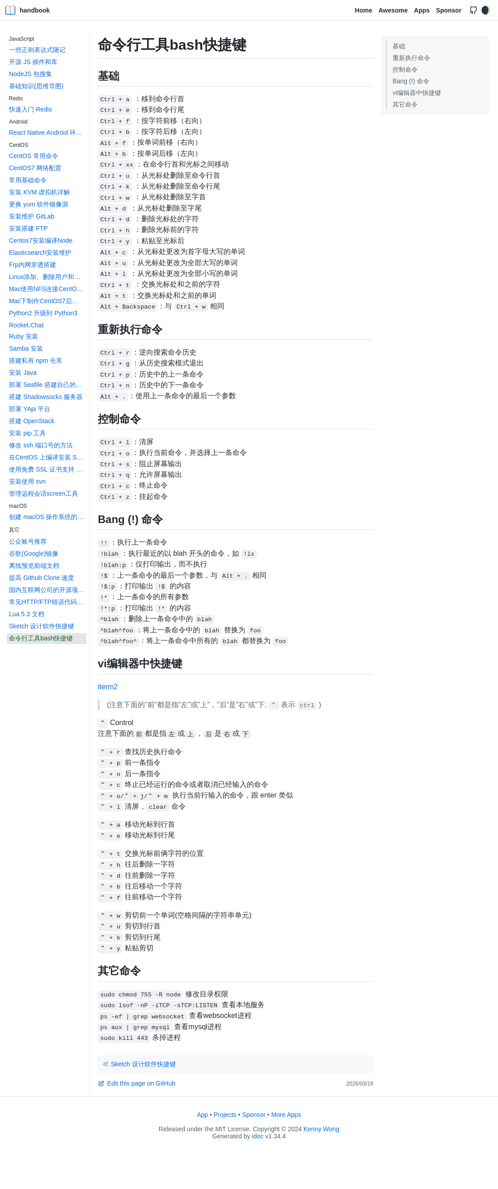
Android (18, 122)
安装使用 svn (27, 481)
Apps (422, 10)
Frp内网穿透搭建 (32, 264)
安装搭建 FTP (28, 228)
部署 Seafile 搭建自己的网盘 (48, 384)
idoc (258, 1136)
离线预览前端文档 (34, 565)
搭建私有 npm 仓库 (35, 360)
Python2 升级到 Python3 (43, 313)
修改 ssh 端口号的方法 (41, 445)
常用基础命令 (28, 180)
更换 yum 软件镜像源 (38, 204)
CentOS (18, 145)
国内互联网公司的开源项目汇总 (48, 589)
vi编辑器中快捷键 (417, 92)
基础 (399, 46)
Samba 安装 (26, 348)
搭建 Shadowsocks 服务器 (46, 396)
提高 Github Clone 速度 (41, 577)
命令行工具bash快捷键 (41, 638)
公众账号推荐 (28, 541)
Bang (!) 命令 (411, 81)
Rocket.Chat (26, 325)
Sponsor (449, 10)
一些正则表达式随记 (37, 49)
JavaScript (21, 39)
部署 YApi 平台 (29, 408)
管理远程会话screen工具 (43, 493)
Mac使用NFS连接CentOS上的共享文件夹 (48, 288)
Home (363, 10)
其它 (14, 530)
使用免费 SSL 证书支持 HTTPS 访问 (48, 469)
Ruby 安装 (23, 336)
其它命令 (405, 104)
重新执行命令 (411, 57)
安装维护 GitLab (31, 216)
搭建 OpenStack (31, 421)
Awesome (393, 10)
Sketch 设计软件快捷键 (41, 626)
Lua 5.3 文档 (26, 614)
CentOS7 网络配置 (35, 168)
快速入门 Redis (30, 109)
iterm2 (108, 687)
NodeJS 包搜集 (30, 73)
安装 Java (22, 372)
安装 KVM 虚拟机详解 (39, 192)
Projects (225, 1114)
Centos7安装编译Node (41, 240)
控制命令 (405, 69)
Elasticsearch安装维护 (40, 252)
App (202, 1114)
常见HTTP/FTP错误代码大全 (48, 601)
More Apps (286, 1114)
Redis (16, 98)
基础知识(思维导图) (36, 86)
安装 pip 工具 (27, 433)
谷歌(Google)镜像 (33, 553)
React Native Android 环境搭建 (48, 132)
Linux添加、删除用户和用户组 (48, 276)
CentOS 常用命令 (33, 155)
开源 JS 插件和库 (33, 61)
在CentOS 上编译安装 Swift (47, 457)
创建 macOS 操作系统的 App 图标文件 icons (48, 516)
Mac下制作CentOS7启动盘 (46, 301)
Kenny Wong (322, 1129)
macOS (18, 506)
